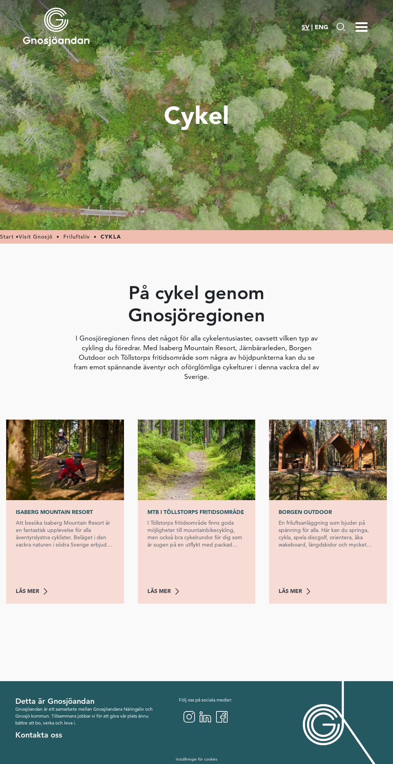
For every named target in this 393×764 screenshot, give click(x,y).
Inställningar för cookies (196, 759)
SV (305, 27)
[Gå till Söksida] (340, 26)
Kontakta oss (38, 734)
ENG (321, 27)
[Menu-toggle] (361, 26)
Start (7, 236)
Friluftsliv (76, 236)
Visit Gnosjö (36, 236)
